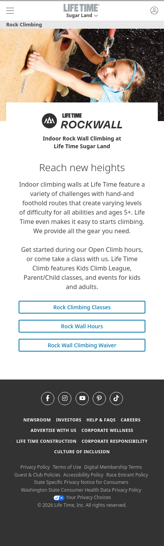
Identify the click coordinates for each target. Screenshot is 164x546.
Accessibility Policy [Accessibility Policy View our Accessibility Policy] (83, 474)
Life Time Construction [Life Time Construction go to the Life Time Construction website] (46, 441)
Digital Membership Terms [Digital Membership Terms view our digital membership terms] (113, 467)
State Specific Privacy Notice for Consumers (81, 482)
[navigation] (10, 11)
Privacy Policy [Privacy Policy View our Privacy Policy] (35, 467)
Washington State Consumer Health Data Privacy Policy (81, 490)
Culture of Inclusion (82, 451)
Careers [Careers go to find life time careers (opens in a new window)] (130, 420)
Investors (68, 420)
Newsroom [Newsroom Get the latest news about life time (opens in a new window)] (37, 420)
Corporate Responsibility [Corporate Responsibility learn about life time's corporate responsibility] (114, 441)
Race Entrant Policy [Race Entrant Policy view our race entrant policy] (127, 474)
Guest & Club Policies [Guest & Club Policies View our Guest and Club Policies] (37, 474)
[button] (82, 11)
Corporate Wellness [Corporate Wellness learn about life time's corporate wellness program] (107, 430)
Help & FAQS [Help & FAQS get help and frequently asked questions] (101, 420)
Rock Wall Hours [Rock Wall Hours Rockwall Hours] (82, 326)
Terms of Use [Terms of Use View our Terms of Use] (67, 467)
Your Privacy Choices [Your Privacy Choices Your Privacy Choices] (82, 497)
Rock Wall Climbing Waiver (82, 345)
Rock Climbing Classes (81, 307)
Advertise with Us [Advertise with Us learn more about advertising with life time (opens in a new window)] (53, 430)
